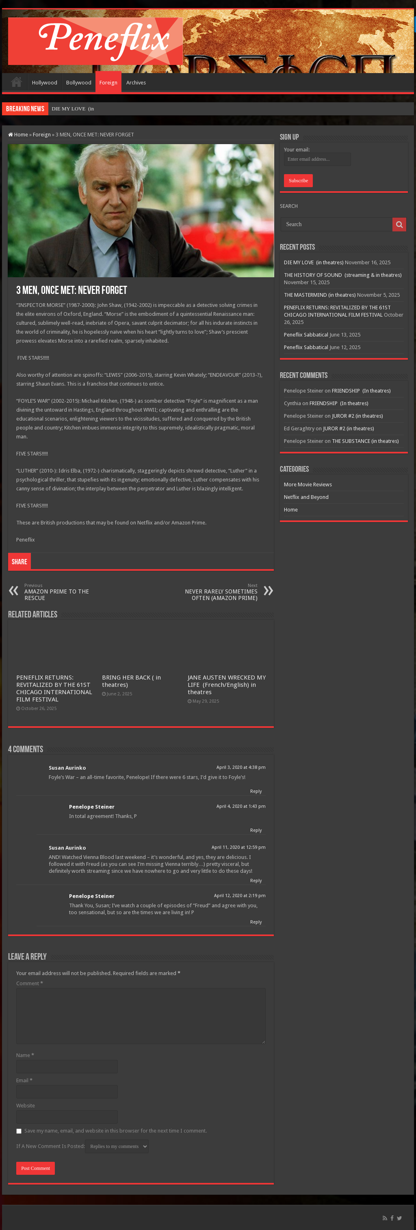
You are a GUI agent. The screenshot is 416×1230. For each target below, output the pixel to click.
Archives (136, 83)
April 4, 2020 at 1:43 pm (241, 806)
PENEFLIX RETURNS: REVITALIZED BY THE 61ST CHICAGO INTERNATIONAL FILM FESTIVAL (54, 688)
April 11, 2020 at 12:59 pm (239, 847)
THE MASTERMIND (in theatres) (320, 295)
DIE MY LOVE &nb (74, 109)
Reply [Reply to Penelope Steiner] (256, 830)
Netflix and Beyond (306, 497)
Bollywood (78, 83)
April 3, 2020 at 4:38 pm (241, 767)
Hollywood (44, 83)
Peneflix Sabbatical (306, 335)
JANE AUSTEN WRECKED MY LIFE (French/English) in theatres (227, 685)
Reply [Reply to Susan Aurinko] (256, 791)
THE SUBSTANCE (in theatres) (365, 441)
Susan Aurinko (67, 768)
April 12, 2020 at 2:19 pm (240, 895)
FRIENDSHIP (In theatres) (361, 391)
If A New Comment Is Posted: (82, 1146)
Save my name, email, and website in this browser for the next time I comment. (115, 1131)
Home (16, 81)
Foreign (108, 83)
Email (24, 1080)
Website (25, 1106)
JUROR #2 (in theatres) (357, 416)
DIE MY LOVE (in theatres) (314, 262)
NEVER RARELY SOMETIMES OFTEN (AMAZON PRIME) (216, 592)
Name (25, 1055)
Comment (29, 983)
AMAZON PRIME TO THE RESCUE (66, 592)
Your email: (297, 150)
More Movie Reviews (308, 484)
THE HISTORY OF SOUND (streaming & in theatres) (343, 275)
